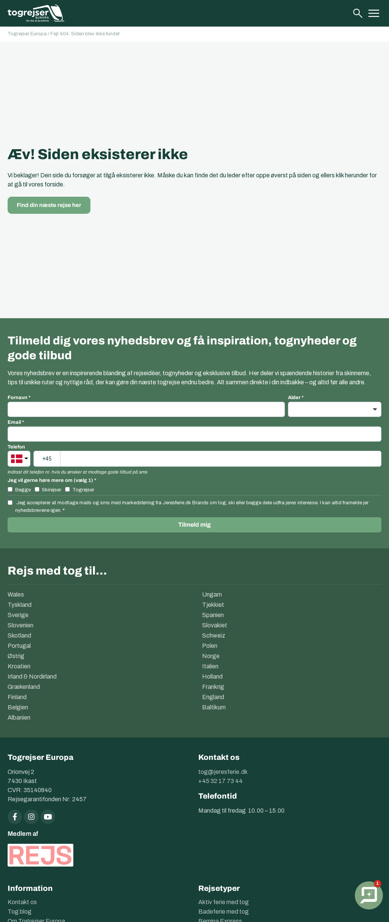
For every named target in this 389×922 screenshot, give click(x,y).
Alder (294, 397)
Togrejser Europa (27, 33)
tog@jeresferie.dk (223, 772)
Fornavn (17, 397)
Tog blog (20, 911)
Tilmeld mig (194, 524)
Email (14, 422)
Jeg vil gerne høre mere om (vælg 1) (50, 480)
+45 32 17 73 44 (220, 781)
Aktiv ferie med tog (223, 901)
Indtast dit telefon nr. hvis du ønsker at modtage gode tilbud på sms (77, 472)
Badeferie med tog (223, 911)
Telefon (16, 447)
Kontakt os (22, 901)
